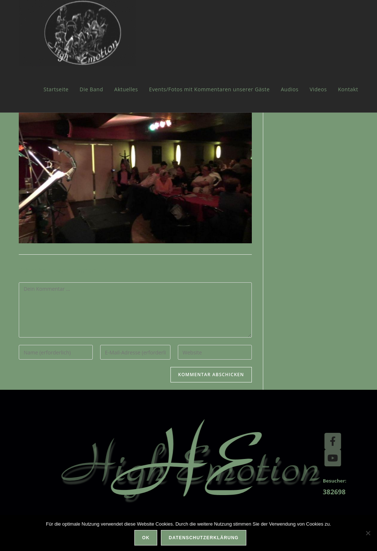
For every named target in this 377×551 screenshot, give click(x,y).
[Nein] (367, 533)
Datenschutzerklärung (204, 537)
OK (145, 537)
